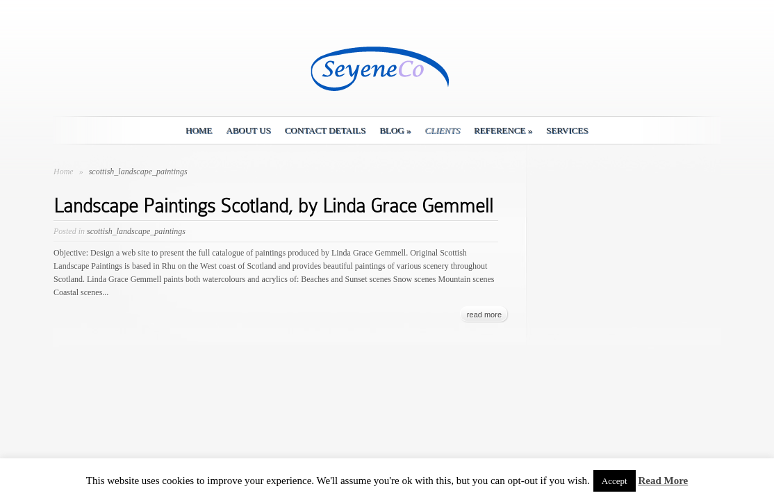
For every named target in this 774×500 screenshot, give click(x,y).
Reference (503, 130)
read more (484, 314)
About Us (248, 130)
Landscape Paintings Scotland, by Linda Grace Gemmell (273, 206)
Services (567, 130)
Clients (442, 130)
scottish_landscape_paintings (136, 231)
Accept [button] (614, 481)
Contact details (325, 130)
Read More (663, 480)
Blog (395, 130)
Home (199, 130)
